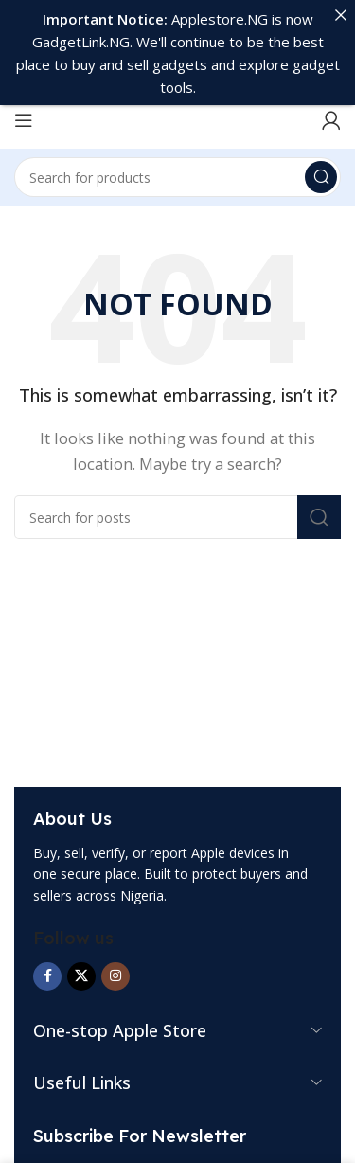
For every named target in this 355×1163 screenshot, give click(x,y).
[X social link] (81, 949)
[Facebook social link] (47, 949)
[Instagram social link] (115, 949)
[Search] (177, 150)
